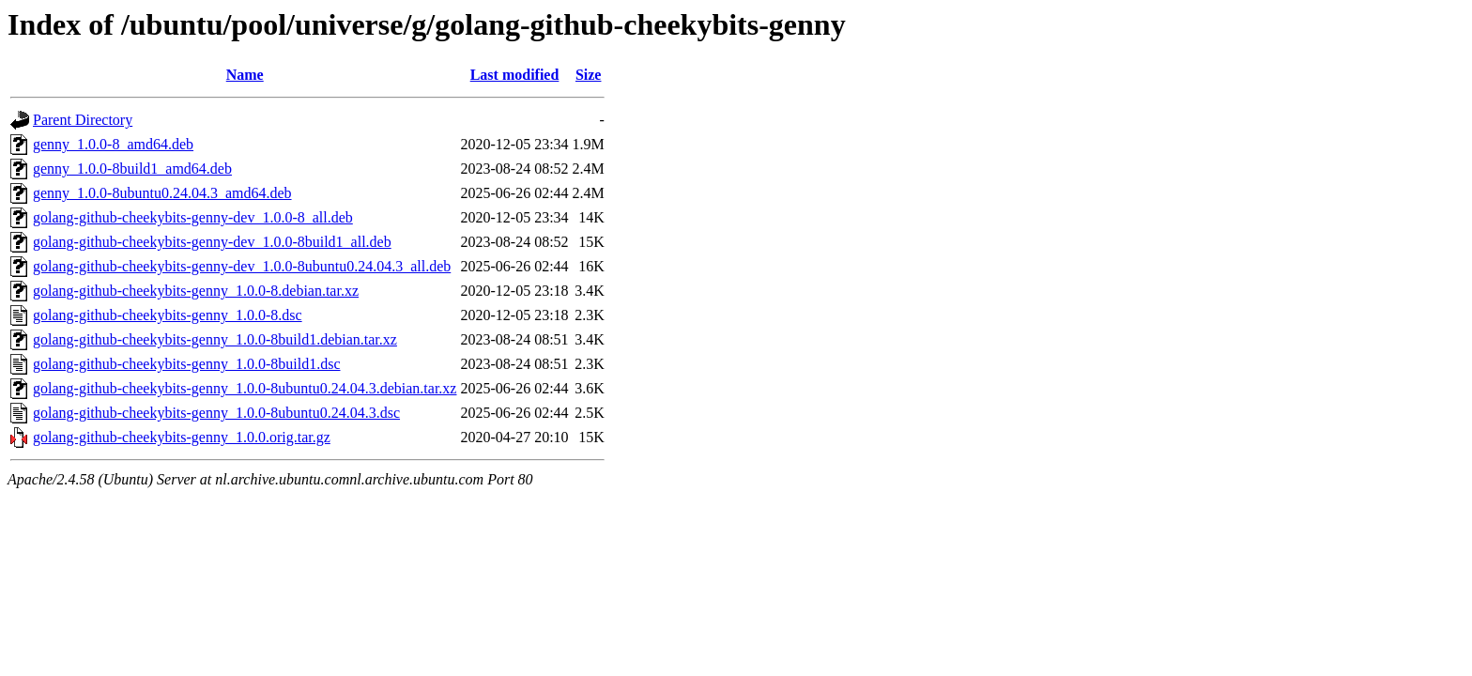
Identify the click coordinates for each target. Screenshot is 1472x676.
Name (245, 75)
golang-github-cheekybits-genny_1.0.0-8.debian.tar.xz (196, 291)
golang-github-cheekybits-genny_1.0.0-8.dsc (167, 315)
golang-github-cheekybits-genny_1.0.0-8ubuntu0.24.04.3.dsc (216, 413)
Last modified (515, 75)
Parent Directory (82, 120)
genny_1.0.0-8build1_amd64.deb (132, 169)
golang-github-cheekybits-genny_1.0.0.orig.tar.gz (181, 437)
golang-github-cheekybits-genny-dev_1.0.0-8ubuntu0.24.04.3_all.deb (242, 266)
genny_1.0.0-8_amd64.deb (113, 144)
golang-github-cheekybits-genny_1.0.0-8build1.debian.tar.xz (215, 339)
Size (588, 75)
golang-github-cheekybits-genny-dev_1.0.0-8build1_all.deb (212, 242)
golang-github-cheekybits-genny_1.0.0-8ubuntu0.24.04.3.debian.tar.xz (244, 388)
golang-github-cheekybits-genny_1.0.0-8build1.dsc (187, 364)
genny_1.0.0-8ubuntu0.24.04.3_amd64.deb (162, 193)
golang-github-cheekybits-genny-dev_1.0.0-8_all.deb (193, 217)
